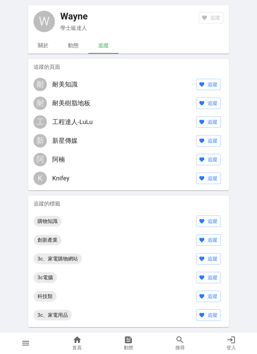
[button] (26, 343)
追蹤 (208, 84)
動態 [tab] (73, 46)
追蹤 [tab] (103, 46)
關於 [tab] (43, 46)
